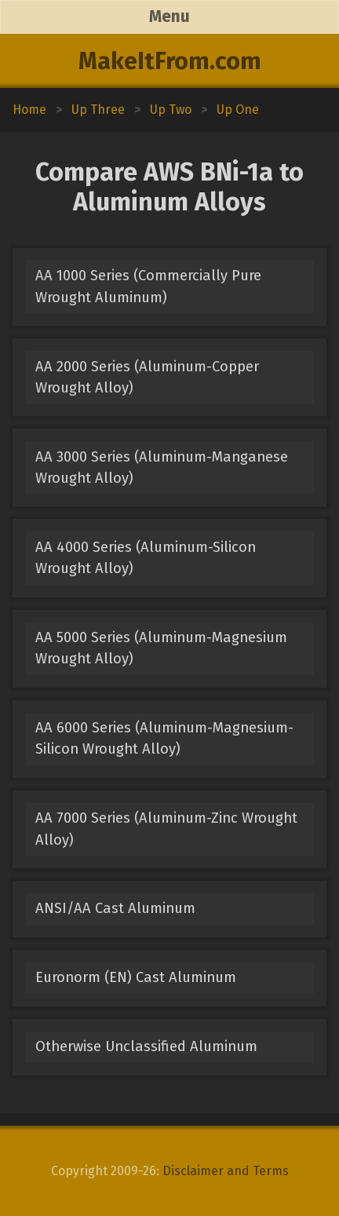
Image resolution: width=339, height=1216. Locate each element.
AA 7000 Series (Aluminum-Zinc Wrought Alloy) (166, 828)
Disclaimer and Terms (225, 1170)
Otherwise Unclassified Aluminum (146, 1046)
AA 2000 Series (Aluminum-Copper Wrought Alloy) (147, 377)
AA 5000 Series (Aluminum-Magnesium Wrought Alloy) (161, 648)
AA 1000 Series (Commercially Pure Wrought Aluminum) (148, 286)
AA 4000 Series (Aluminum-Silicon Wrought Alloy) (145, 558)
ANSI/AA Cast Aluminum (115, 908)
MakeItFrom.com (169, 61)
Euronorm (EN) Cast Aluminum (135, 977)
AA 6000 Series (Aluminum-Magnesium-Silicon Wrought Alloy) (164, 738)
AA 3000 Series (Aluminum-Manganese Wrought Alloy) (161, 467)
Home (29, 109)
